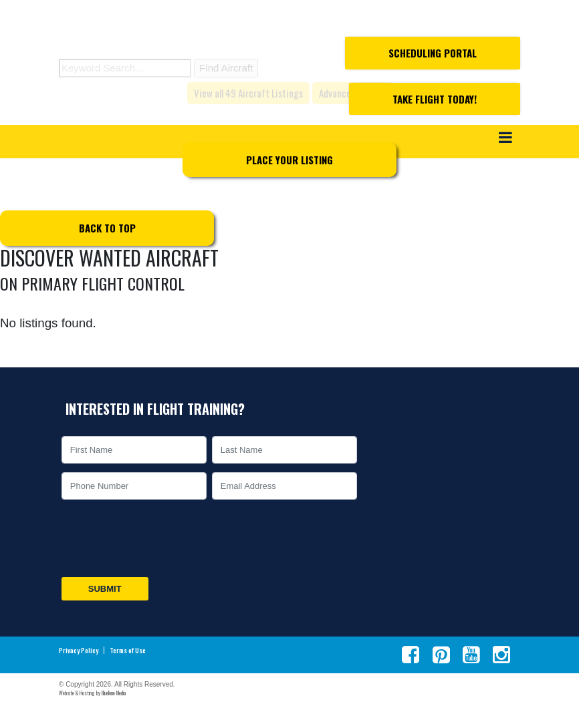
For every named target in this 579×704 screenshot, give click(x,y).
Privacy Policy (78, 650)
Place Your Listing (289, 159)
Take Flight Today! (434, 99)
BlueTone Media (114, 693)
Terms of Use (128, 650)
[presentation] (160, 538)
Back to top (107, 227)
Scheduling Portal (432, 52)
